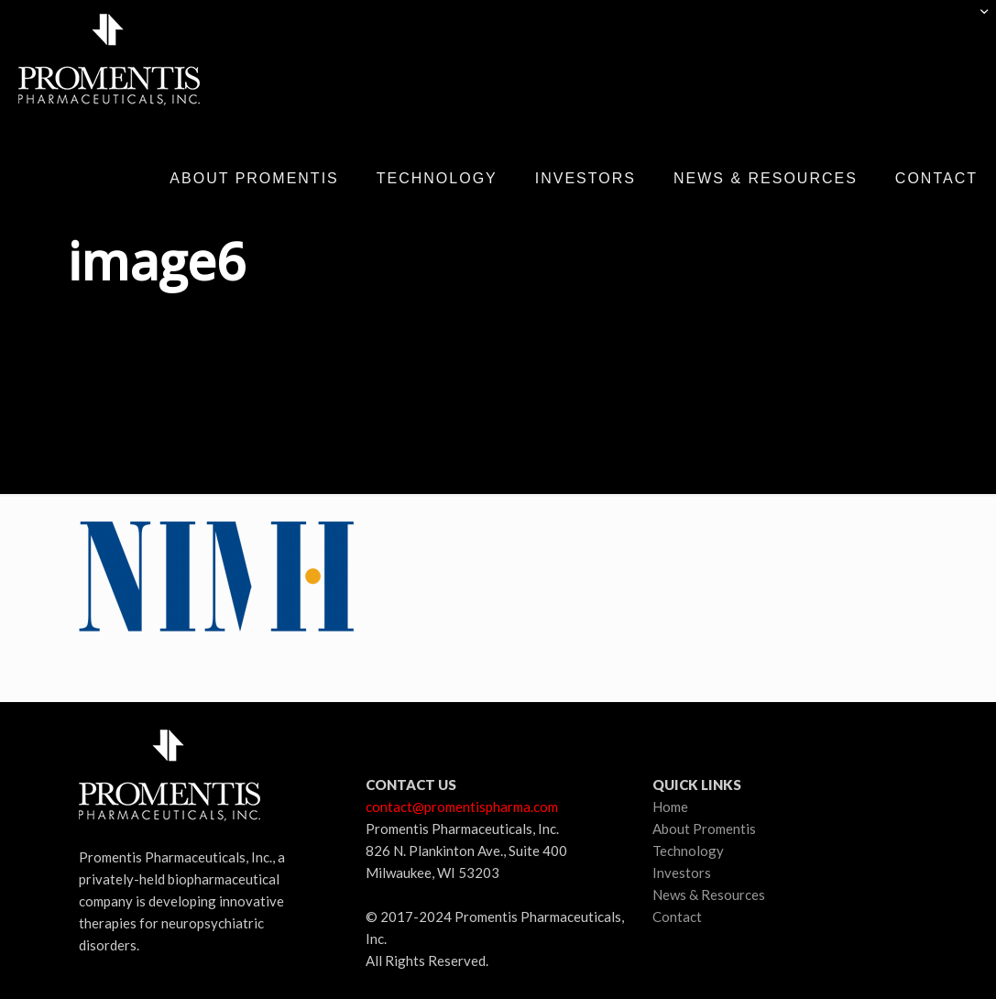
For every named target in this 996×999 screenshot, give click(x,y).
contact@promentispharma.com (462, 806)
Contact (677, 916)
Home (670, 806)
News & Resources (708, 894)
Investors (681, 872)
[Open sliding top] (975, 20)
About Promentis (704, 828)
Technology (688, 850)
